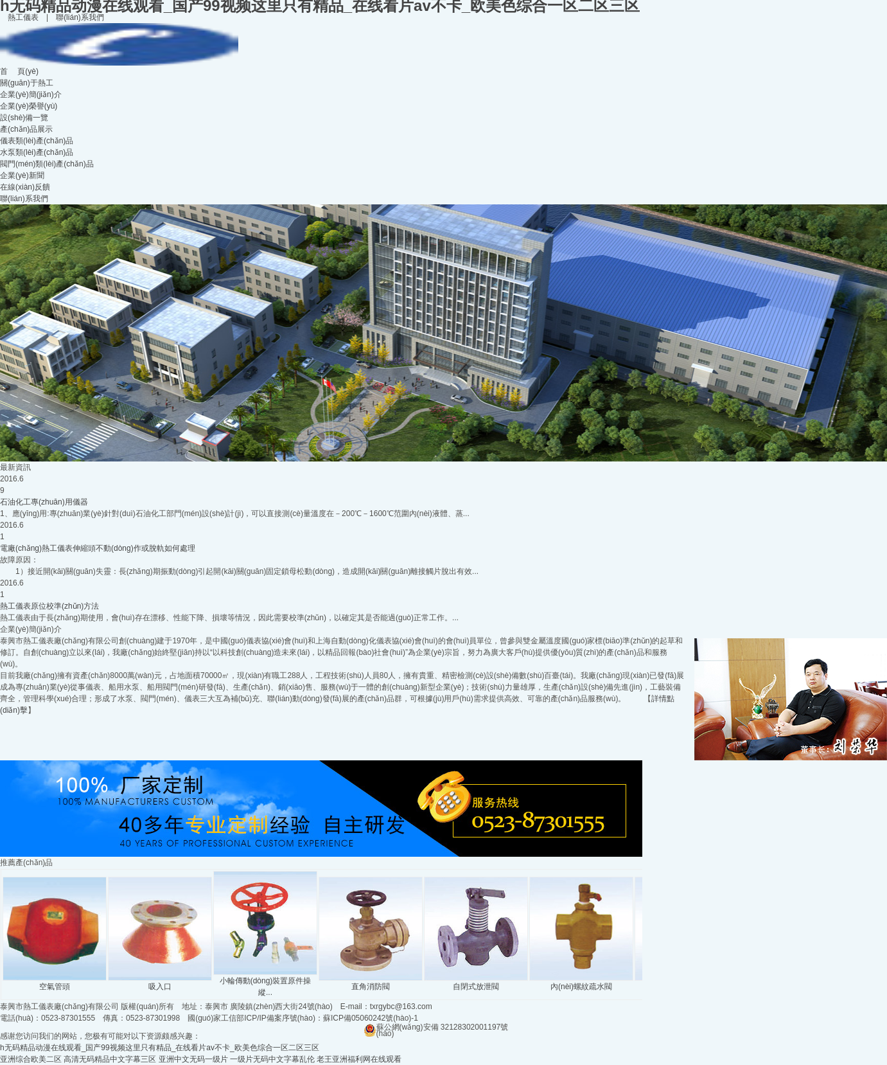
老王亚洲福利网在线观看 (359, 1059)
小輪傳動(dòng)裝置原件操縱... (265, 982)
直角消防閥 (371, 982)
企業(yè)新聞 (22, 175)
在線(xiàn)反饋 (25, 187)
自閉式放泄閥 (476, 982)
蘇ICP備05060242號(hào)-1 (370, 1018)
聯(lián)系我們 (80, 17)
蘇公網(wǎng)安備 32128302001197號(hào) (436, 1027)
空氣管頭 (55, 982)
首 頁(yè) (19, 71)
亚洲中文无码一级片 (193, 1059)
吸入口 (160, 982)
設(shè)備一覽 (24, 117)
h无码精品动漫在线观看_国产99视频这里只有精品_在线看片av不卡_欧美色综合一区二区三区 (159, 1047)
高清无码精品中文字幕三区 (110, 1059)
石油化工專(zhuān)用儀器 (44, 501)
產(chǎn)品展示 (26, 129)
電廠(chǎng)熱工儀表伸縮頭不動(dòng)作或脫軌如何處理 (97, 548)
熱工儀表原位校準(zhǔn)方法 (49, 606)
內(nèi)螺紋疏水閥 (581, 982)
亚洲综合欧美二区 (31, 1059)
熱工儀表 (23, 17)
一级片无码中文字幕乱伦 (272, 1059)
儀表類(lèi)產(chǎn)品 (36, 140)
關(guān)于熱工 (26, 82)
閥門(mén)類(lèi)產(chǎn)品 (47, 163)
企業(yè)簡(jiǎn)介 (31, 94)
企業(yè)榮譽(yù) (28, 106)
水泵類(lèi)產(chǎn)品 (36, 152)
